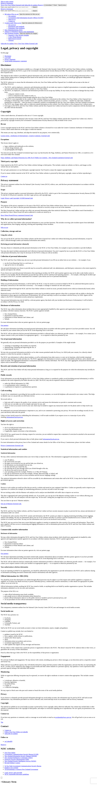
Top (2, 722)
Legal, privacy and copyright (13, 772)
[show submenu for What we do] (31, 23)
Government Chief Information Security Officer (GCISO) (25, 18)
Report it (3, 744)
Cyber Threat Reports (14, 37)
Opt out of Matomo (11, 504)
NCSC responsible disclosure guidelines (17, 774)
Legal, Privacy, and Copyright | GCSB (17, 198)
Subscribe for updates (31, 5)
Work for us (12, 19)
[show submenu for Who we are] (29, 14)
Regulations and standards (16, 26)
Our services (12, 25)
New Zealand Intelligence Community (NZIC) (19, 758)
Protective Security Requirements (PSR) (17, 759)
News (3, 5)
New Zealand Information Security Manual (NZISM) (21, 756)
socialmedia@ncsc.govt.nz (63, 717)
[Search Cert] (35, 7)
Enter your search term (8, 7)
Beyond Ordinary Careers (12, 763)
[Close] (1, 778)
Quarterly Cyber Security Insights (18, 35)
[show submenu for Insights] (28, 33)
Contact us (11, 21)
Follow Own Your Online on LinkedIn (16, 732)
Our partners (12, 16)
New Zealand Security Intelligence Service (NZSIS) (20, 761)
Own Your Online (14, 5)
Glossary (11, 40)
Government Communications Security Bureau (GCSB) (21, 754)
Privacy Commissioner (12, 445)
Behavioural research (14, 38)
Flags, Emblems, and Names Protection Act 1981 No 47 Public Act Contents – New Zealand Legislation (37, 158)
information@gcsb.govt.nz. (14, 417)
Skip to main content (7, 1)
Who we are (4, 227)
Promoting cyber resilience (16, 28)
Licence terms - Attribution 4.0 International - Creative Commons (25, 136)
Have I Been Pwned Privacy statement (17, 215)
